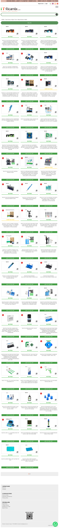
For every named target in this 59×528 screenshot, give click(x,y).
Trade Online (8, 19)
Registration (41, 3)
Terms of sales (5, 495)
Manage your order (6, 506)
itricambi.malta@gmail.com (22, 523)
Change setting (5, 505)
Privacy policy (5, 497)
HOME (3, 19)
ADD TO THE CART (10, 49)
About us (4, 487)
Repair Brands (21, 19)
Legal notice (50, 525)
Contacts (4, 489)
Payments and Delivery (7, 496)
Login (46, 3)
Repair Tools (14, 19)
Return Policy (5, 507)
